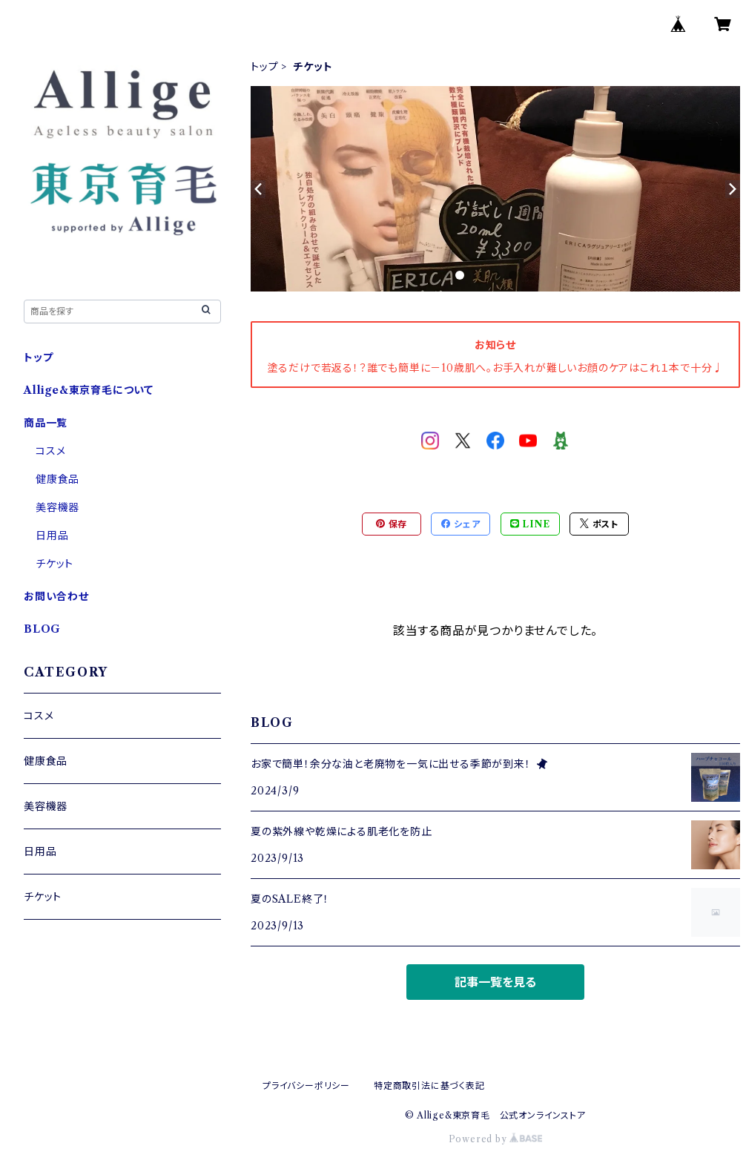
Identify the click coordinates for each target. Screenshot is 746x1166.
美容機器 (57, 507)
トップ (264, 66)
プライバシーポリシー (306, 1085)
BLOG (42, 629)
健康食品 (57, 479)
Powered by (496, 1138)
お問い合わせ (56, 596)
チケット (54, 563)
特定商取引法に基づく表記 (429, 1085)
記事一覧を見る (495, 982)
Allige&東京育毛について (89, 390)
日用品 (52, 535)
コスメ (50, 451)
